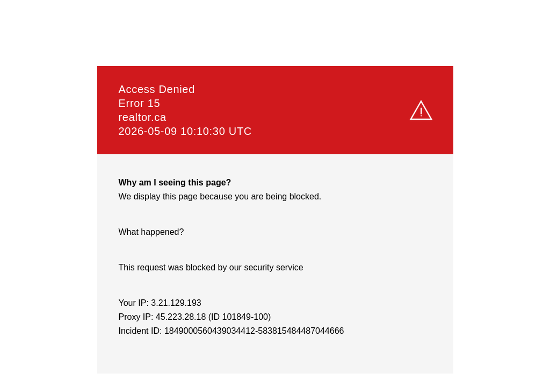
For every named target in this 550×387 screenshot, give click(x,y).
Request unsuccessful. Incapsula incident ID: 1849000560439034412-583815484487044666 (275, 193)
